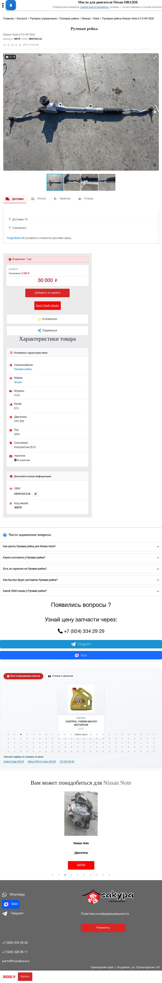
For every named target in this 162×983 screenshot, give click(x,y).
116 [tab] (128, 751)
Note (17, 395)
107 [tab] (71, 751)
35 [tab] (71, 739)
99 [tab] (21, 751)
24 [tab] (154, 734)
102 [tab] (40, 751)
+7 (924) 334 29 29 (84, 631)
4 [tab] (27, 734)
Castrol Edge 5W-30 (14, 762)
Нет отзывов (31, 45)
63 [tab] (97, 743)
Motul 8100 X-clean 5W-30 (42, 762)
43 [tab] (122, 739)
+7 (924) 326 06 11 (15, 952)
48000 (81, 865)
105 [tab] (59, 751)
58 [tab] (65, 743)
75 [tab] (21, 747)
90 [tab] (116, 747)
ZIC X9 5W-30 (67, 762)
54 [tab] (40, 743)
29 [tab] (33, 739)
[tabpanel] (81, 711)
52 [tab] (27, 743)
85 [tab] (84, 747)
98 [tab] (14, 751)
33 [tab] (59, 739)
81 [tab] (59, 747)
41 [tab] (109, 739)
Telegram (81, 644)
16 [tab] (103, 734)
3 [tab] (21, 734)
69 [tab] (135, 743)
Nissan (18, 382)
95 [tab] (147, 747)
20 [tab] (128, 734)
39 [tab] (97, 739)
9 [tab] (59, 734)
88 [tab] (103, 747)
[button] (155, 57)
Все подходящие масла (23, 676)
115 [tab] (122, 751)
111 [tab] (97, 751)
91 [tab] (122, 747)
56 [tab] (52, 743)
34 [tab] (65, 739)
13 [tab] (84, 734)
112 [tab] (103, 751)
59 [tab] (71, 743)
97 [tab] (8, 751)
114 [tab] (116, 751)
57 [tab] (59, 743)
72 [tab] (154, 743)
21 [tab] (135, 734)
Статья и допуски (60, 676)
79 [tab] (46, 747)
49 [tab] (8, 743)
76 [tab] (27, 747)
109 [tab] (84, 751)
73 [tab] (8, 747)
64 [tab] (103, 743)
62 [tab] (90, 743)
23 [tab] (147, 734)
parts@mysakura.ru (16, 961)
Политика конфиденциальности (105, 913)
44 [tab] (128, 739)
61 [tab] (84, 743)
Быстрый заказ (47, 305)
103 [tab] (46, 751)
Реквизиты (103, 928)
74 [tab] (14, 747)
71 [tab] (147, 743)
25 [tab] (8, 739)
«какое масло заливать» (94, 7)
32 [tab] (52, 739)
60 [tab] (78, 743)
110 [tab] (90, 751)
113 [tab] (109, 751)
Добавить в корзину (47, 293)
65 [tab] (109, 743)
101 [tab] (33, 751)
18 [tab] (116, 734)
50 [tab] (14, 743)
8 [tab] (52, 734)
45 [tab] (135, 739)
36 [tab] (78, 739)
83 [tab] (71, 747)
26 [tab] (14, 739)
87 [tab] (97, 747)
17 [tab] (109, 734)
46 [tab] (141, 739)
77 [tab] (33, 747)
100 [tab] (27, 751)
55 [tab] (46, 743)
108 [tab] (78, 751)
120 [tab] (154, 751)
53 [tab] (33, 743)
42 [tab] (116, 739)
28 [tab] (27, 739)
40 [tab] (103, 739)
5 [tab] (33, 734)
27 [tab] (21, 739)
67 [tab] (122, 743)
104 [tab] (52, 751)
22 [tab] (141, 734)
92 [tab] (128, 747)
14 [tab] (90, 734)
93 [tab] (135, 747)
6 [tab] (40, 734)
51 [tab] (21, 743)
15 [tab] (97, 734)
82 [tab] (65, 747)
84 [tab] (78, 747)
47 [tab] (147, 739)
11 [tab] (71, 734)
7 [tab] (46, 734)
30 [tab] (40, 739)
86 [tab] (90, 747)
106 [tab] (65, 751)
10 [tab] (65, 734)
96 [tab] (154, 747)
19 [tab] (122, 734)
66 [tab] (116, 743)
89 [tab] (109, 747)
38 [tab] (90, 739)
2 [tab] (14, 734)
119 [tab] (147, 751)
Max (81, 655)
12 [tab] (78, 734)
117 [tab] (135, 751)
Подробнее (14, 238)
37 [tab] (84, 739)
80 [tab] (52, 747)
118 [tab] (141, 751)
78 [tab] (40, 747)
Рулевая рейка (23, 369)
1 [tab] (8, 734)
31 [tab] (46, 739)
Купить (25, 976)
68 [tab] (128, 743)
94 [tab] (141, 747)
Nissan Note (117, 783)
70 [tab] (141, 743)
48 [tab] (154, 739)
